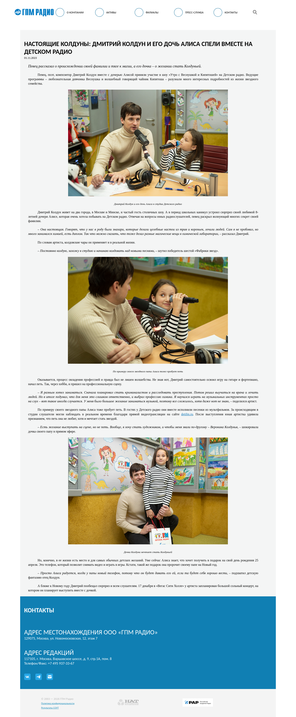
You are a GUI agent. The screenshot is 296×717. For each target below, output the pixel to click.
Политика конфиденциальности (57, 703)
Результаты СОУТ (50, 707)
